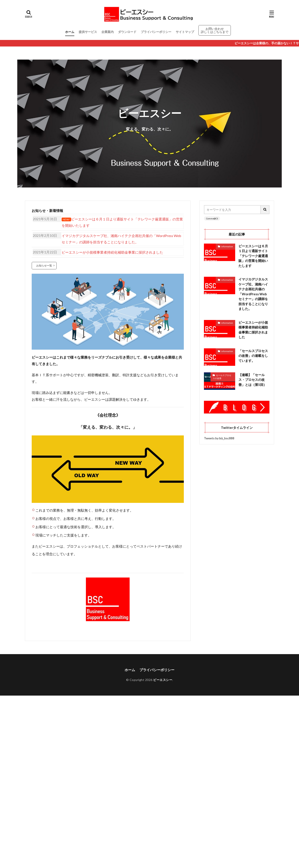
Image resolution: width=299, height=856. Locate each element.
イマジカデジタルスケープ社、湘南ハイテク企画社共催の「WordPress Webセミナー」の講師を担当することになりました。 (253, 294)
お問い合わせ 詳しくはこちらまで (214, 30)
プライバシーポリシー (156, 32)
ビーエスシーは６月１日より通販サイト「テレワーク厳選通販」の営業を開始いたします (253, 256)
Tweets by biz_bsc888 (219, 438)
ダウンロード (127, 32)
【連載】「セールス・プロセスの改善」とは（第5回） (252, 380)
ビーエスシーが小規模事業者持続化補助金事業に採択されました (253, 329)
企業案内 (107, 32)
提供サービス (88, 32)
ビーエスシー (162, 680)
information (227, 246)
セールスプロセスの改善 (222, 377)
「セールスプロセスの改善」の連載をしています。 (253, 356)
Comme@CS (212, 218)
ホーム (69, 32)
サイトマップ (185, 32)
